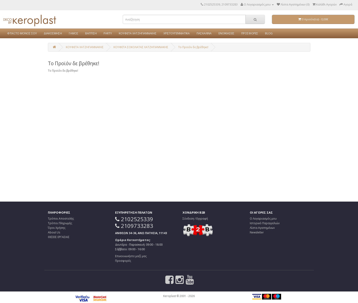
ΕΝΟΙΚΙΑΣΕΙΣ (226, 33)
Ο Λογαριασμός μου (263, 219)
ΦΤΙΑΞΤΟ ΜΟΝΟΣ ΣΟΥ (22, 33)
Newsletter (257, 232)
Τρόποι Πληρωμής (60, 223)
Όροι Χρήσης (56, 228)
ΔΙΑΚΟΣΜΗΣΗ (53, 33)
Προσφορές (123, 261)
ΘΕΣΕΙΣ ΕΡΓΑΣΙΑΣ (59, 237)
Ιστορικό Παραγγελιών (264, 223)
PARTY (108, 33)
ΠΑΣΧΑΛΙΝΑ (204, 33)
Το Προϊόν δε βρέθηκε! (193, 47)
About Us (54, 232)
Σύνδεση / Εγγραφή (195, 219)
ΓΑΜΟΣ (73, 33)
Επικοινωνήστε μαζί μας (131, 256)
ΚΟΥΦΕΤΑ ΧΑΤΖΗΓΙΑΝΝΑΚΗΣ (138, 33)
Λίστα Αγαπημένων (262, 228)
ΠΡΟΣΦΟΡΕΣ (249, 33)
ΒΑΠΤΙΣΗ (91, 33)
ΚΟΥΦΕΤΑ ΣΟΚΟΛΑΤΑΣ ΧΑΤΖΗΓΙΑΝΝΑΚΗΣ (141, 47)
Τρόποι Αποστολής (61, 219)
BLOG (269, 33)
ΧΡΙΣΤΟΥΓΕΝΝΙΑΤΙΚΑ (176, 33)
